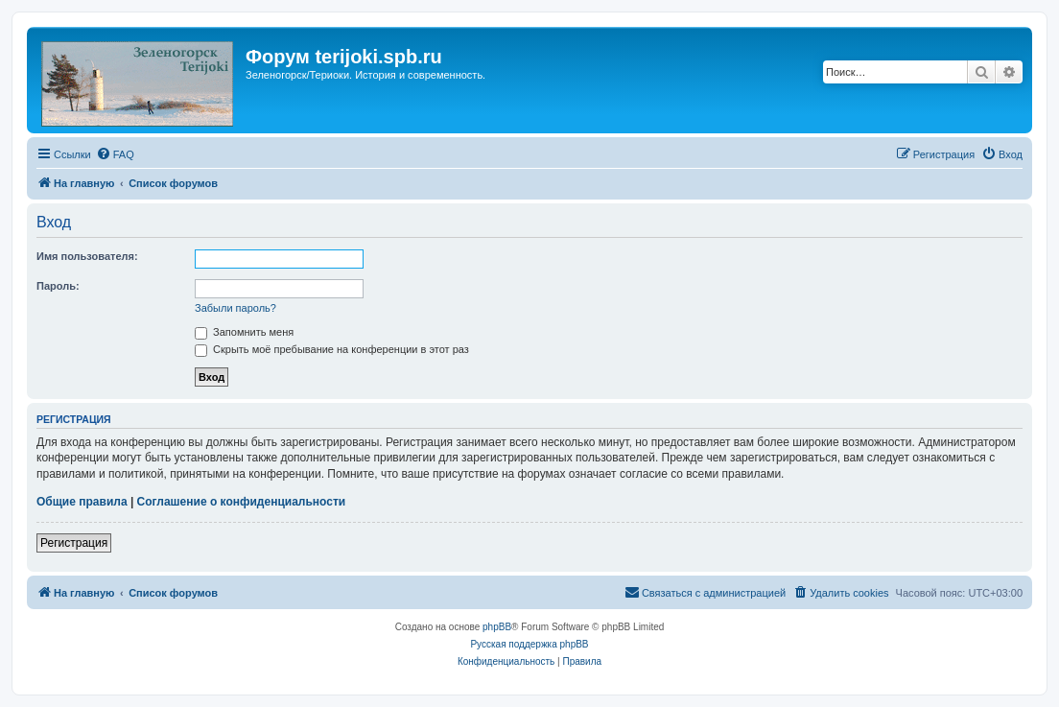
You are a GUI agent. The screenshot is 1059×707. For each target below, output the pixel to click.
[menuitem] (115, 154)
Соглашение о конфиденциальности (241, 501)
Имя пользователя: (87, 256)
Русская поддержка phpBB (529, 644)
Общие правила (82, 501)
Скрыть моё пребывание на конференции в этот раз (332, 349)
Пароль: (58, 286)
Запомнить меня (244, 332)
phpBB (496, 627)
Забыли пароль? (235, 308)
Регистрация (73, 543)
